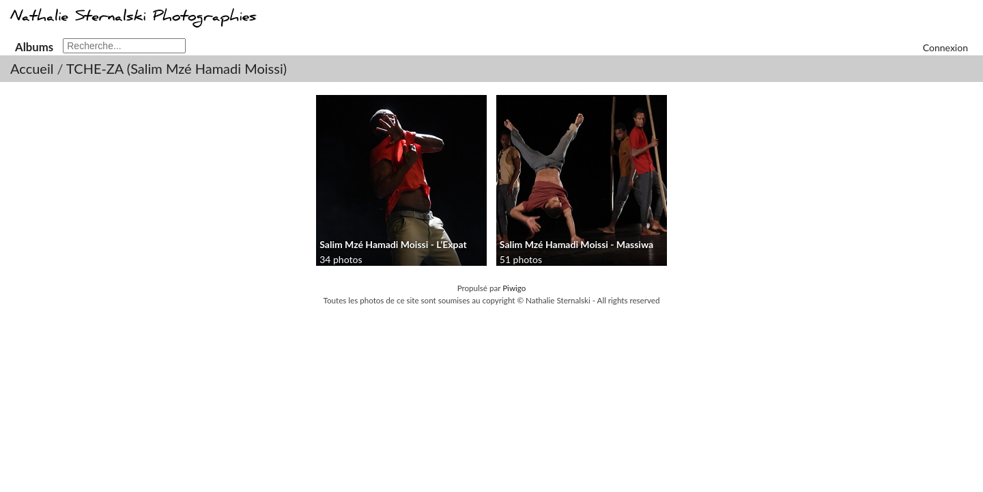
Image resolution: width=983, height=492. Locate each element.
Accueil (31, 68)
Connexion (945, 47)
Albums (34, 47)
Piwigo (514, 288)
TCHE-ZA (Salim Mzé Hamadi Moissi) (176, 68)
